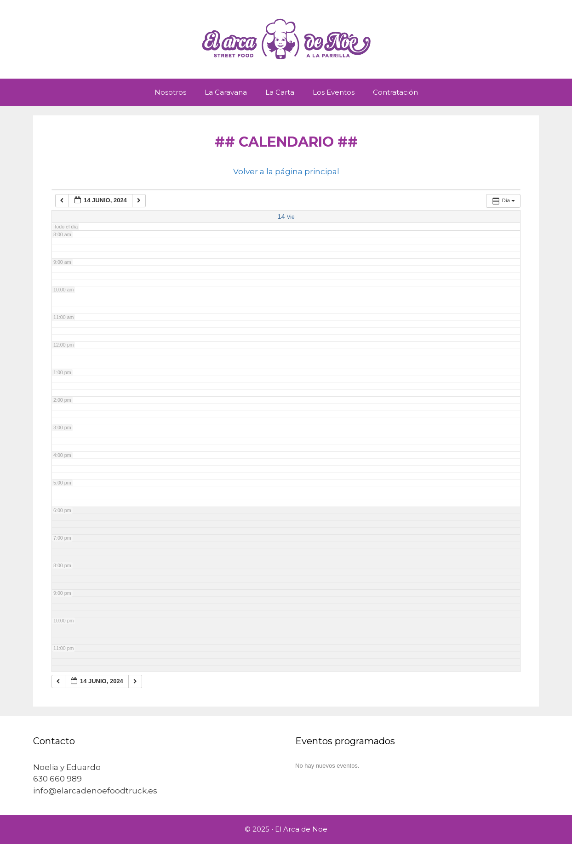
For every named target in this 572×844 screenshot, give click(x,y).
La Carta (279, 92)
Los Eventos (334, 92)
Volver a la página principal (286, 171)
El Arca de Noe (301, 829)
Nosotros (170, 92)
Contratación (395, 92)
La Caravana (226, 92)
